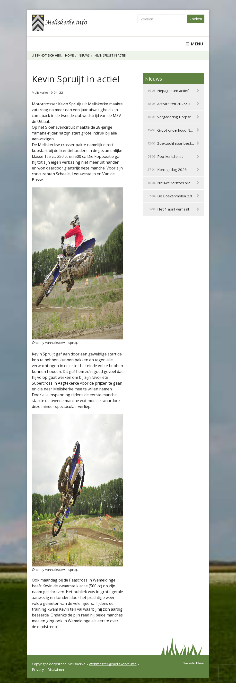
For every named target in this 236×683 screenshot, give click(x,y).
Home (69, 55)
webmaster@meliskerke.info (113, 663)
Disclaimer (56, 669)
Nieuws (84, 55)
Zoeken (196, 18)
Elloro (200, 663)
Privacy (38, 669)
